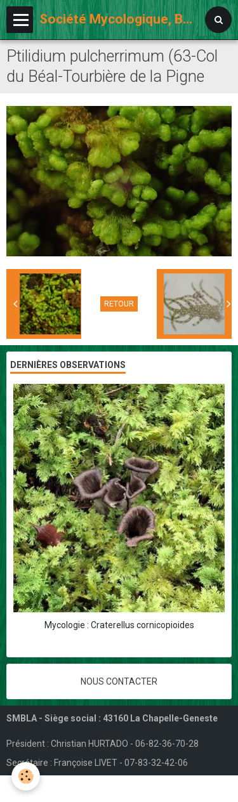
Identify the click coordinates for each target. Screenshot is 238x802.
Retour (119, 303)
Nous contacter (119, 681)
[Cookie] (25, 776)
